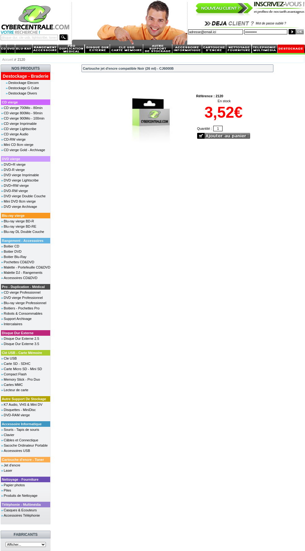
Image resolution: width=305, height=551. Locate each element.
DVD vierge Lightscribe (21, 180)
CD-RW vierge (15, 139)
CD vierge (10, 102)
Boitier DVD (12, 251)
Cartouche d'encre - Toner (23, 459)
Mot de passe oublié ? (271, 23)
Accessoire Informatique (22, 424)
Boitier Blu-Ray (15, 257)
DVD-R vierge (14, 170)
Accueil (7, 59)
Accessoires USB (17, 451)
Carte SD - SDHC (17, 363)
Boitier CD (11, 246)
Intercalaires (13, 324)
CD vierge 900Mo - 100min (24, 118)
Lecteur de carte (16, 390)
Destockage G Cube (23, 88)
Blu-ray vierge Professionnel (25, 303)
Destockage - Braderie (26, 76)
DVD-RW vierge (16, 191)
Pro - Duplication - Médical (23, 287)
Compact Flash (15, 374)
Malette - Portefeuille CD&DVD (27, 267)
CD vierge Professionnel (22, 292)
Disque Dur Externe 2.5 (21, 338)
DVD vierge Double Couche (25, 196)
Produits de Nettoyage (21, 495)
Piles (7, 490)
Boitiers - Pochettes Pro (22, 308)
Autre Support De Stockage (24, 399)
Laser (8, 470)
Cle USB (10, 358)
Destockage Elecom (23, 83)
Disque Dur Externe (17, 333)
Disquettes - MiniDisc (20, 410)
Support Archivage (18, 319)
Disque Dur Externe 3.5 (21, 344)
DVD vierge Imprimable (21, 175)
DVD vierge (11, 159)
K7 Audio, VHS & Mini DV (23, 404)
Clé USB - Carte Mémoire (22, 353)
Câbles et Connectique (21, 440)
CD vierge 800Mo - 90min (23, 113)
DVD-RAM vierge (17, 415)
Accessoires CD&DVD (21, 278)
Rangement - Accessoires (22, 241)
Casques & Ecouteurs (20, 510)
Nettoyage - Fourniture (20, 479)
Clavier (9, 435)
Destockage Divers (22, 93)
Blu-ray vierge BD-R (19, 221)
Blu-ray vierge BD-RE (20, 226)
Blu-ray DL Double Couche (24, 232)
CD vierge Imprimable (20, 123)
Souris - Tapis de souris (21, 429)
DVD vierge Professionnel (23, 298)
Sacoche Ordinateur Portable (26, 445)
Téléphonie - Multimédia (21, 504)
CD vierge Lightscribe (20, 129)
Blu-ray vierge (13, 215)
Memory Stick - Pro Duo (22, 379)
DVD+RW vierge (16, 185)
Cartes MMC (13, 385)
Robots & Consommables (23, 313)
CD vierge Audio (16, 134)
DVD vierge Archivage (20, 206)
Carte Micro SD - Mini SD (23, 369)
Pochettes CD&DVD (19, 262)
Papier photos (14, 485)
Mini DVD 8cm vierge (20, 201)
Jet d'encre (12, 465)
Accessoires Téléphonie (22, 515)
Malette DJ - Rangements (23, 272)
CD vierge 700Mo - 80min (23, 108)
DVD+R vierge (15, 164)
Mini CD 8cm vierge (18, 144)
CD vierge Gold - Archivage (24, 150)
